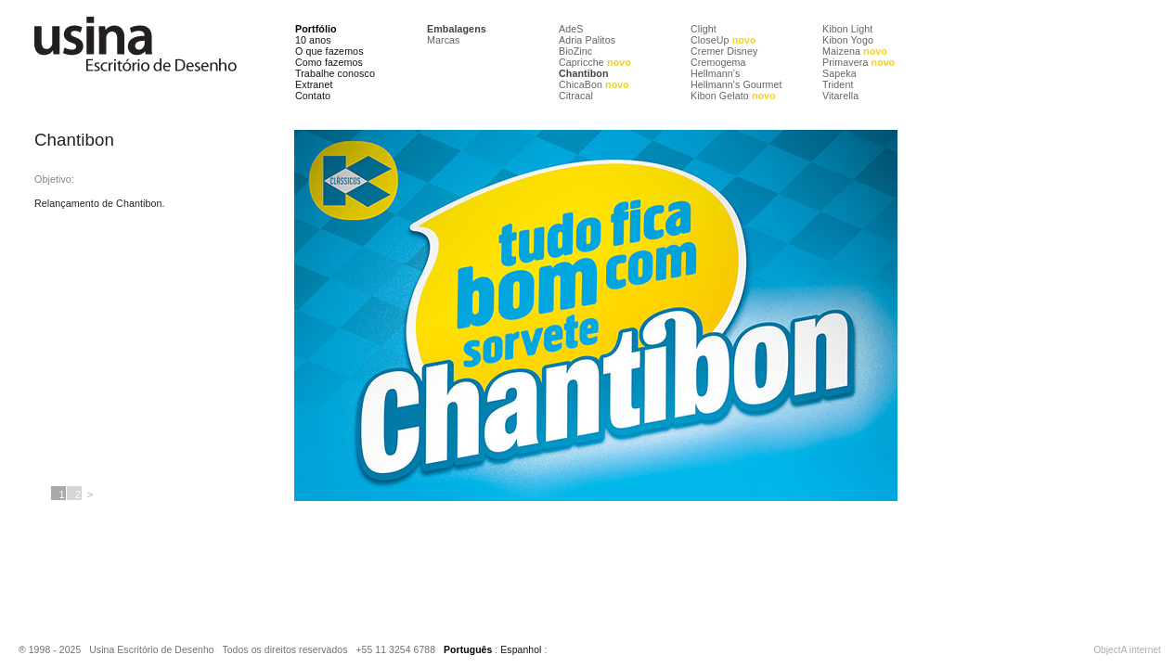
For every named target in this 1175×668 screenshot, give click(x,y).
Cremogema (718, 62)
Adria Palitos (587, 39)
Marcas (443, 39)
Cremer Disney (724, 51)
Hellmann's (715, 73)
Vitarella (840, 95)
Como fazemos (329, 62)
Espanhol (520, 650)
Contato (312, 95)
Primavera (858, 62)
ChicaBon (594, 84)
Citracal (576, 95)
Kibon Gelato (733, 95)
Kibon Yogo (847, 39)
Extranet (314, 84)
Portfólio (316, 28)
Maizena (854, 51)
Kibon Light (847, 28)
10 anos (313, 39)
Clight (704, 28)
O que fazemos (329, 51)
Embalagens (456, 28)
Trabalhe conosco (335, 73)
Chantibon (584, 73)
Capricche (595, 62)
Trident (837, 84)
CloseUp (723, 39)
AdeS (571, 28)
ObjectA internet (1127, 650)
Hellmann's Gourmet (736, 84)
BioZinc (575, 51)
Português (468, 650)
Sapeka (839, 73)
